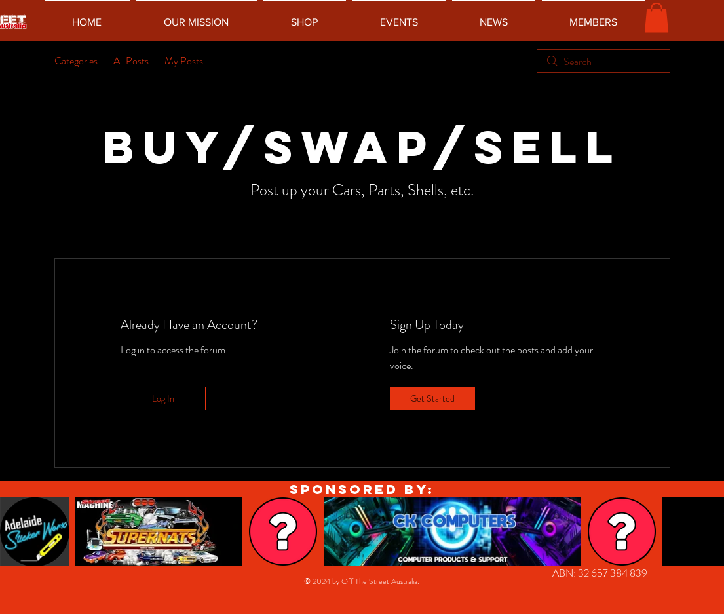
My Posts (183, 60)
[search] (603, 61)
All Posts (131, 60)
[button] (656, 17)
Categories (76, 60)
